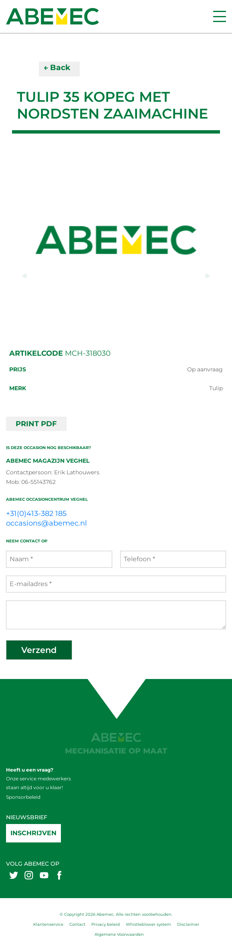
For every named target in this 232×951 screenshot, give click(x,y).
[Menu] (219, 16)
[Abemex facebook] (59, 875)
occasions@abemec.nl (46, 523)
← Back (57, 67)
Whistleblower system (148, 924)
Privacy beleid (105, 924)
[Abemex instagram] (28, 875)
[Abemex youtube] (44, 875)
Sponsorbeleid (23, 797)
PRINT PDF (36, 423)
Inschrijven (33, 833)
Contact (77, 924)
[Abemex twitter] (13, 875)
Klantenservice (48, 924)
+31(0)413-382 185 (36, 513)
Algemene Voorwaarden (119, 934)
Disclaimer (188, 924)
